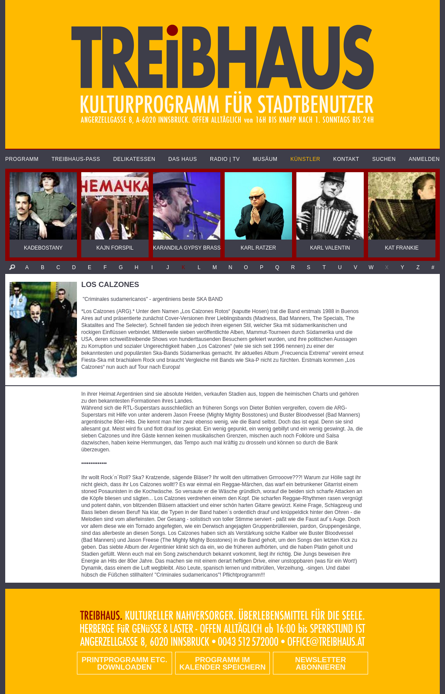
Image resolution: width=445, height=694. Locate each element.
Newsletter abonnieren (320, 663)
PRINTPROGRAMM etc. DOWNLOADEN (124, 663)
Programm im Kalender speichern (222, 663)
